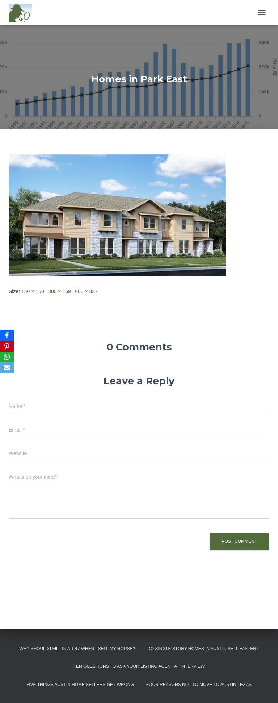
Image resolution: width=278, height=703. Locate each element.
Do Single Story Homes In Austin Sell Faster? (203, 648)
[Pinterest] (7, 346)
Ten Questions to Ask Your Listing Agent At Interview (139, 666)
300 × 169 (59, 291)
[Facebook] (7, 335)
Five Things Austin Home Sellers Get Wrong (80, 684)
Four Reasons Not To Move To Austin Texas (199, 684)
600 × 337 (86, 291)
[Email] (7, 367)
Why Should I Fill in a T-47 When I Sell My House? (77, 648)
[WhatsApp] (7, 357)
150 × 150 (32, 291)
